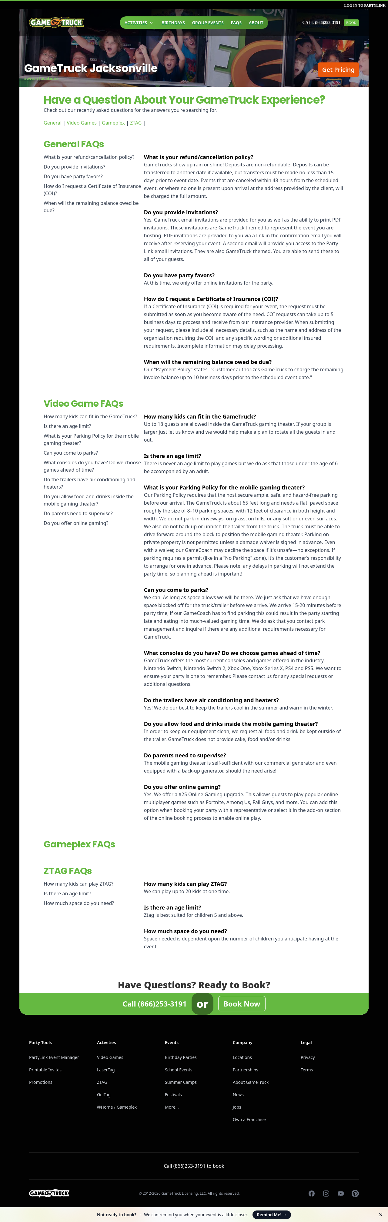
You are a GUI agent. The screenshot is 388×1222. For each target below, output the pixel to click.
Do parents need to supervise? (78, 513)
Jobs (237, 1107)
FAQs (236, 22)
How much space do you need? (79, 903)
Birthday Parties (181, 1057)
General (53, 122)
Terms (307, 1070)
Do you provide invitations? (74, 166)
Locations (242, 1057)
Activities (139, 23)
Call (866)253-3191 (321, 22)
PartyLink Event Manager (54, 1057)
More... (172, 1107)
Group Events (208, 22)
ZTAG (136, 122)
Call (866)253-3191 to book (194, 1166)
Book (351, 23)
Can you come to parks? (71, 452)
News (238, 1094)
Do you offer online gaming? (76, 523)
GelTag (104, 1094)
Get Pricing (338, 69)
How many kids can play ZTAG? (78, 883)
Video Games (82, 122)
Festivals (173, 1094)
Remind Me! (272, 1214)
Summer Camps (181, 1082)
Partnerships (245, 1070)
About (256, 22)
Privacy (308, 1057)
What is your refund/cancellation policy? (89, 157)
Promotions (40, 1082)
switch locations (41, 78)
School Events (178, 1070)
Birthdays (173, 22)
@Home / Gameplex (117, 1107)
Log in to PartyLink (365, 5)
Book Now (241, 1004)
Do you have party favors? (73, 176)
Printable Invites (45, 1070)
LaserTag (106, 1070)
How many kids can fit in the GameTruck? (90, 416)
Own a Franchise (249, 1119)
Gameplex (113, 122)
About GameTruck (251, 1082)
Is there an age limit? (67, 426)
